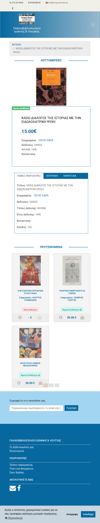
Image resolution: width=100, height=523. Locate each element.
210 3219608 (16, 3)
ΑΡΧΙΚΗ (16, 44)
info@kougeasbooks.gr (57, 3)
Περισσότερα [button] (14, 518)
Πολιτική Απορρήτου (21, 468)
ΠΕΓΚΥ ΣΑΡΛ (46, 140)
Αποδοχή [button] (88, 514)
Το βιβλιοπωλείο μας (22, 447)
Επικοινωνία (17, 450)
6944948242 (34, 3)
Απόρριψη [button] (72, 514)
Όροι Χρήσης (17, 472)
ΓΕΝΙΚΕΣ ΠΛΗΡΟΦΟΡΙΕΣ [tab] (29, 176)
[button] (18, 322)
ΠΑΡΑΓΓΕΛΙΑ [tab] (69, 176)
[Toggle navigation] (92, 25)
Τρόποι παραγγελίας (21, 464)
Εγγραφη (71, 407)
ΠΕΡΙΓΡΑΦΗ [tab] (52, 176)
